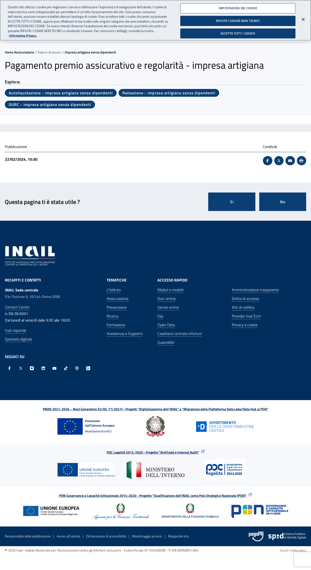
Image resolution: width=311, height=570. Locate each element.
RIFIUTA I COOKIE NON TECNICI (238, 18)
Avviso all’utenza (68, 536)
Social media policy (293, 550)
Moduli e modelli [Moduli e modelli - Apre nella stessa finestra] (170, 290)
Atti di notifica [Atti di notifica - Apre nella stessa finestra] (243, 307)
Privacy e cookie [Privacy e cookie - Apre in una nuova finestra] (245, 325)
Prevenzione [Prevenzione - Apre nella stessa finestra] (117, 307)
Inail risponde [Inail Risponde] (15, 330)
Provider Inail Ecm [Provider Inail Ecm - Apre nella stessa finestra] (246, 316)
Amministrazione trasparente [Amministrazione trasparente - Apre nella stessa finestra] (255, 290)
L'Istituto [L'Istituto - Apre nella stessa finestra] (114, 290)
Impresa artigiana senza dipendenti (90, 52)
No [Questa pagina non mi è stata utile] (282, 202)
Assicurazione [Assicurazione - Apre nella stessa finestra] (118, 298)
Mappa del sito (178, 536)
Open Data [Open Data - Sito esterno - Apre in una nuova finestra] (166, 325)
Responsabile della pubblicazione (28, 536)
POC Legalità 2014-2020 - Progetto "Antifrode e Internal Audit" (153, 452)
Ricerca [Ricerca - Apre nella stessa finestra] (112, 316)
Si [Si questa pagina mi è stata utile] (232, 202)
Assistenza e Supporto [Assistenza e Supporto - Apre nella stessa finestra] (125, 333)
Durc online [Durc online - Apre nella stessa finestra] (166, 298)
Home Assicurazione (19, 52)
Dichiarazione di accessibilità (106, 536)
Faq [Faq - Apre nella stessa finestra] (160, 316)
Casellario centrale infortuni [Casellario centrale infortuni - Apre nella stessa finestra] (179, 333)
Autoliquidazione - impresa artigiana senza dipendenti (61, 93)
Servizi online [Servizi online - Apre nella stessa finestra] (168, 307)
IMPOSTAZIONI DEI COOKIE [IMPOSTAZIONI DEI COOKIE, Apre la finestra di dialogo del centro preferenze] (238, 5)
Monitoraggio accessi (147, 536)
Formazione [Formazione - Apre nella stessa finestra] (116, 325)
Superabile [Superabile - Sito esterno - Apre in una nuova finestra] (165, 342)
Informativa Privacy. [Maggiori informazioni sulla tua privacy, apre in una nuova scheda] (23, 33)
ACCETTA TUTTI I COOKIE (238, 30)
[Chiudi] (303, 17)
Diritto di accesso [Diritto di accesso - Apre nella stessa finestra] (245, 298)
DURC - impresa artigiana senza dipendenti (50, 104)
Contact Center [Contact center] (17, 307)
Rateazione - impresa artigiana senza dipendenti (168, 93)
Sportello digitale (18, 339)
